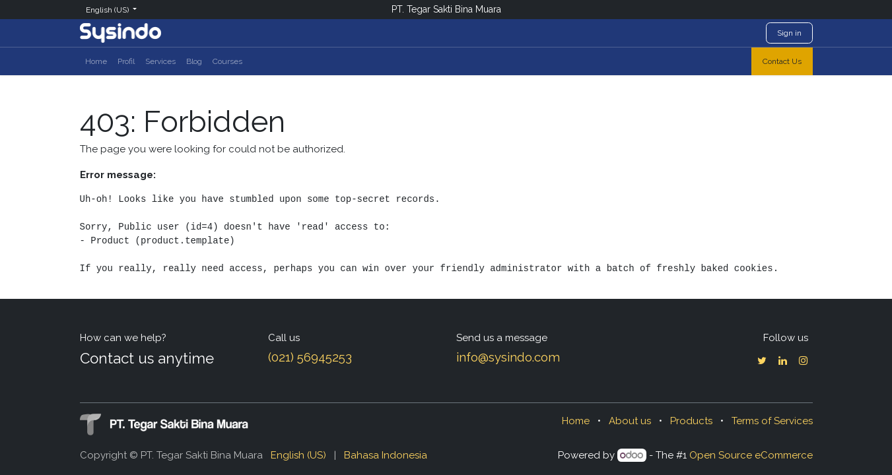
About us (630, 421)
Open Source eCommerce (751, 455)
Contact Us (782, 61)
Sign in (789, 33)
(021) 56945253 (310, 357)
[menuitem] (96, 61)
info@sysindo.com (508, 357)
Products (691, 421)
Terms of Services (772, 421)
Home (576, 421)
